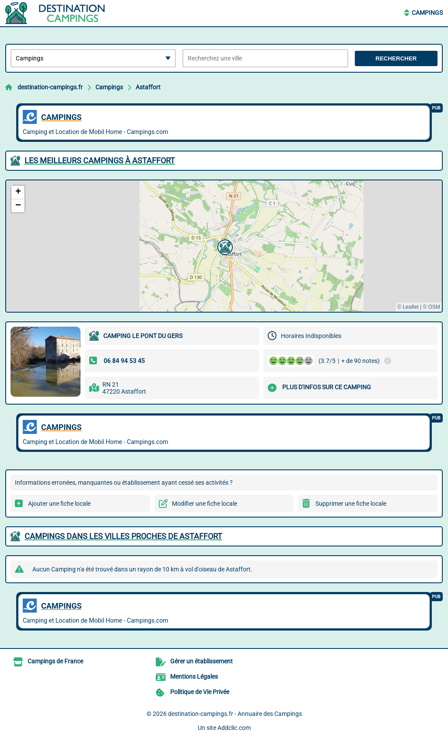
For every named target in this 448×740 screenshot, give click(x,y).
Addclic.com (234, 727)
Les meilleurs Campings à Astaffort (99, 160)
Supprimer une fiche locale (350, 503)
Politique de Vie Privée (199, 691)
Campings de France (55, 661)
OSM (434, 307)
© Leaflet (407, 307)
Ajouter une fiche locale (59, 503)
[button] (224, 246)
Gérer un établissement (201, 661)
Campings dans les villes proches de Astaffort (123, 536)
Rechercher (395, 58)
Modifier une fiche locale (204, 503)
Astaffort (148, 87)
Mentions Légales (194, 676)
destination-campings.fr (50, 87)
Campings (427, 12)
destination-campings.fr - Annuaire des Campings (235, 713)
